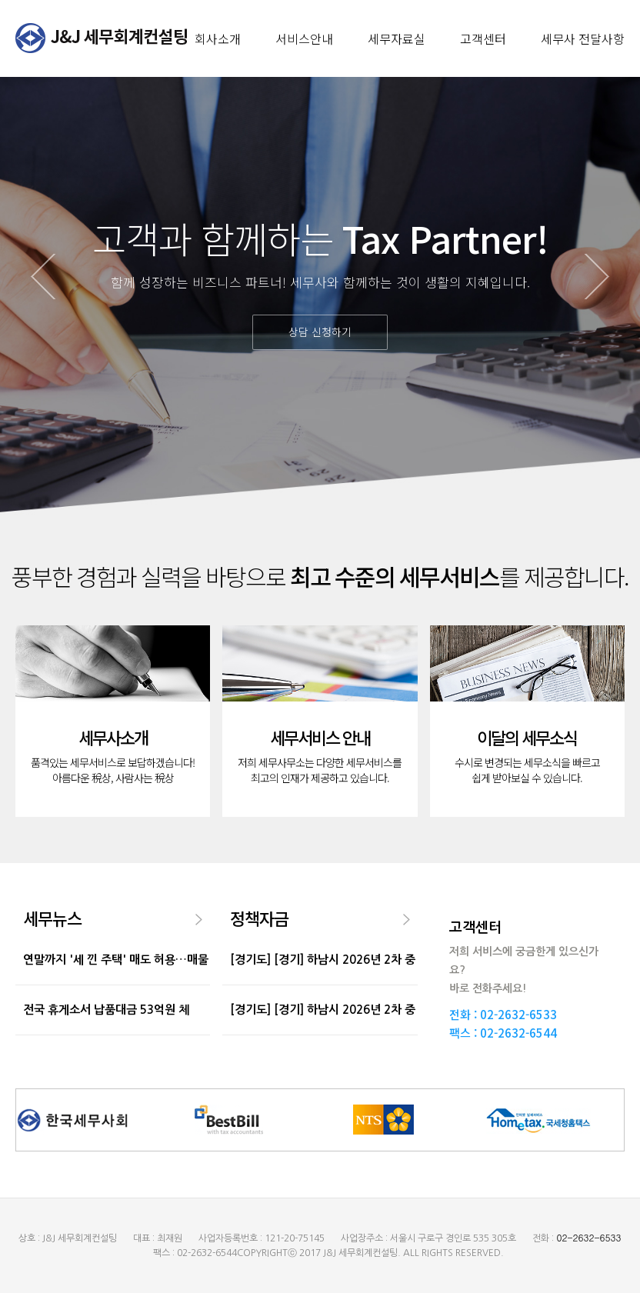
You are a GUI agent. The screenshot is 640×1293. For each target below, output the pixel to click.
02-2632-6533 (518, 1014)
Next (597, 276)
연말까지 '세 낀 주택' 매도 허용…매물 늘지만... (115, 984)
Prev (43, 276)
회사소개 (218, 38)
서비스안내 (304, 38)
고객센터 (483, 38)
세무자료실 (396, 38)
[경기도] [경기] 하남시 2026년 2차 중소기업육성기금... (322, 984)
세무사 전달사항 (583, 38)
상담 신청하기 (320, 331)
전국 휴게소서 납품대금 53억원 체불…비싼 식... (106, 1034)
